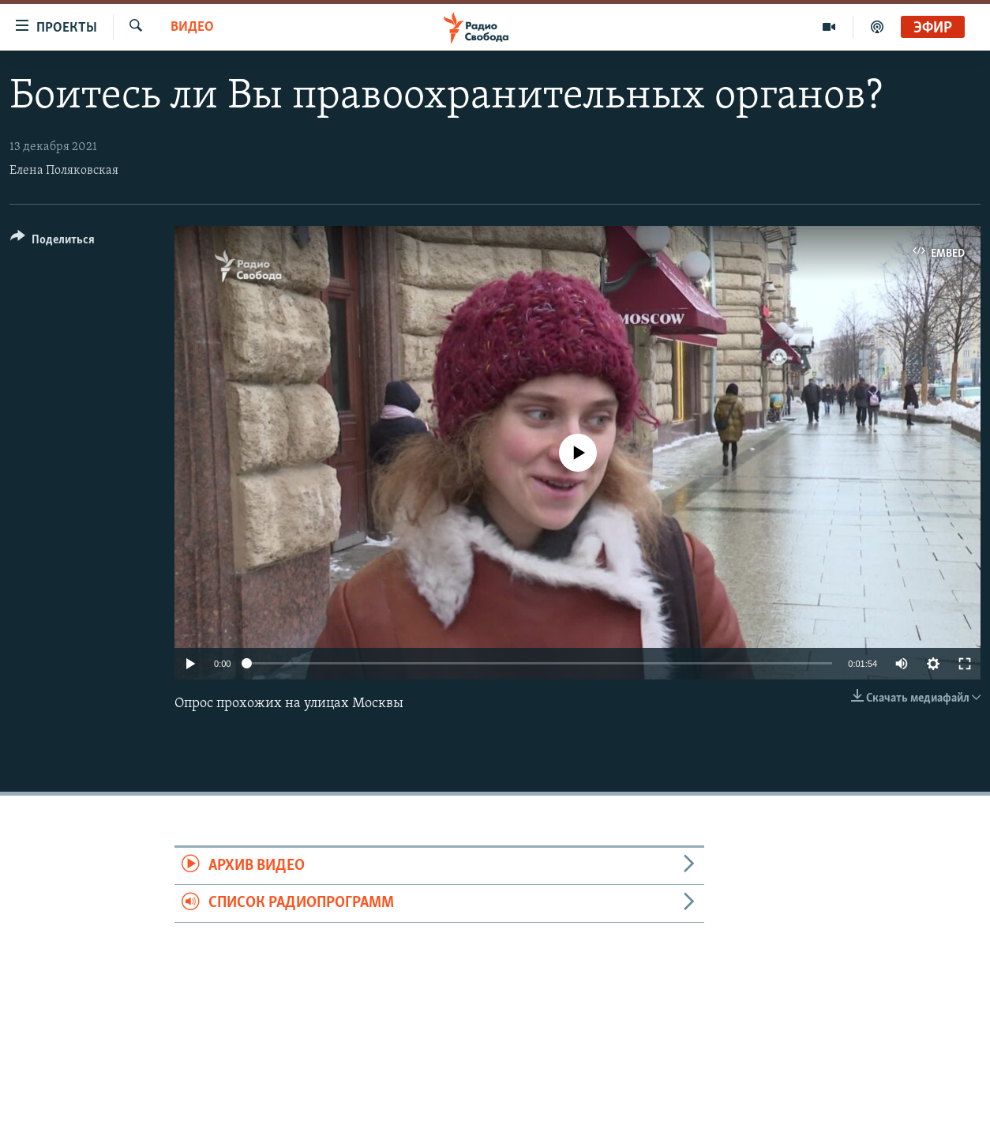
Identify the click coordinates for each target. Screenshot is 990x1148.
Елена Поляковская (63, 170)
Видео (192, 27)
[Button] (52, 242)
